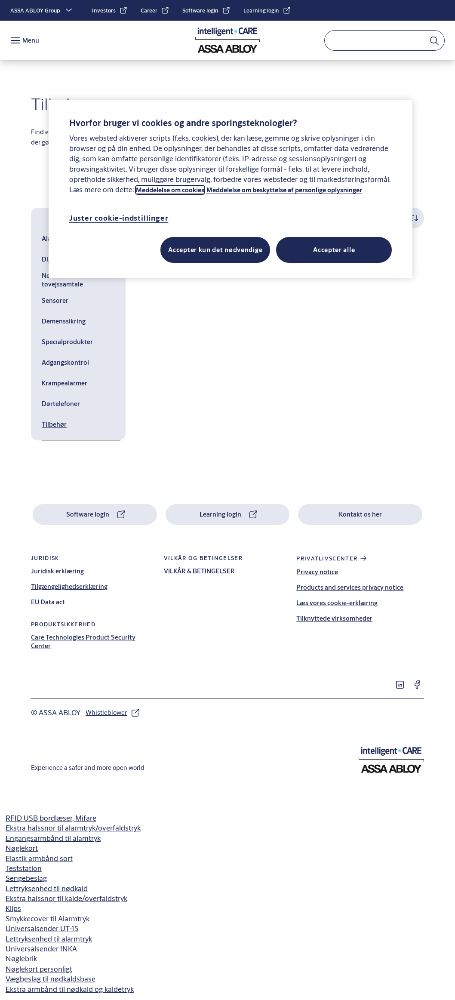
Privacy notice (317, 572)
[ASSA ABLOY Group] (42, 10)
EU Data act (48, 602)
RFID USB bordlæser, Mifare (51, 818)
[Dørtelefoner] (81, 404)
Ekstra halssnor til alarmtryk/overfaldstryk (73, 828)
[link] (110, 10)
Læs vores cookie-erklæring (337, 603)
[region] (230, 189)
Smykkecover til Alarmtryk (47, 918)
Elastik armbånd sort (39, 858)
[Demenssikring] (81, 321)
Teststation (24, 868)
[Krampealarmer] (81, 383)
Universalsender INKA (41, 949)
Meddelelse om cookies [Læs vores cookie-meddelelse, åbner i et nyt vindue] (170, 190)
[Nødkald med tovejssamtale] (81, 280)
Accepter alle (334, 250)
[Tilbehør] (81, 424)
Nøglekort (22, 848)
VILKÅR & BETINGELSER (199, 571)
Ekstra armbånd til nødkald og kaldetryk (70, 989)
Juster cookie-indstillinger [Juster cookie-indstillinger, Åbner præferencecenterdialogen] (119, 218)
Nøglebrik (21, 958)
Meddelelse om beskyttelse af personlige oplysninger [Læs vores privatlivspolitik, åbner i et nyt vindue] (284, 190)
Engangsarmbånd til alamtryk (53, 838)
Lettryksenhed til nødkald (47, 888)
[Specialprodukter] (81, 342)
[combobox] (384, 40)
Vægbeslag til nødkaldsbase (50, 979)
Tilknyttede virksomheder (334, 618)
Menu (30, 40)
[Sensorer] (81, 300)
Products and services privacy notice (349, 587)
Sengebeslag (26, 878)
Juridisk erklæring (57, 571)
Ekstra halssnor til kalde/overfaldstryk (66, 898)
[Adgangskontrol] (81, 362)
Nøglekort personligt (39, 969)
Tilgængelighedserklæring (69, 586)
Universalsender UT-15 (42, 928)
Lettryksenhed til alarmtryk (49, 939)
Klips (13, 908)
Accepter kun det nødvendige (215, 250)
